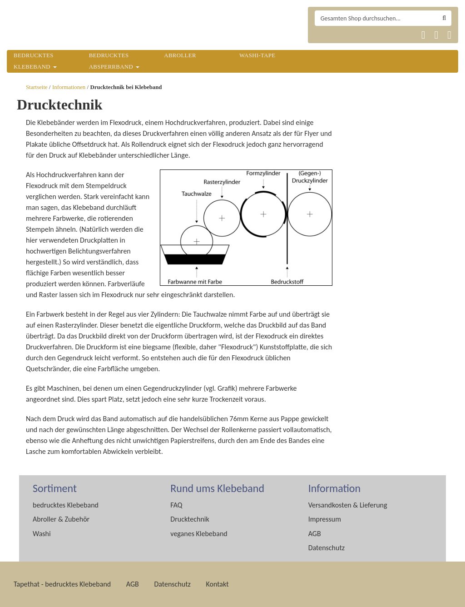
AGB (314, 533)
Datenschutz (326, 547)
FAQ (176, 505)
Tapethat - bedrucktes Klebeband (62, 584)
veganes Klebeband (198, 533)
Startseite (37, 87)
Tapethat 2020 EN (345, 35)
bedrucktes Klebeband (66, 505)
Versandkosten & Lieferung (347, 505)
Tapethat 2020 (324, 35)
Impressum (324, 519)
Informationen (68, 87)
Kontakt (217, 584)
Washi (42, 533)
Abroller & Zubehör (61, 519)
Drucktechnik (189, 519)
